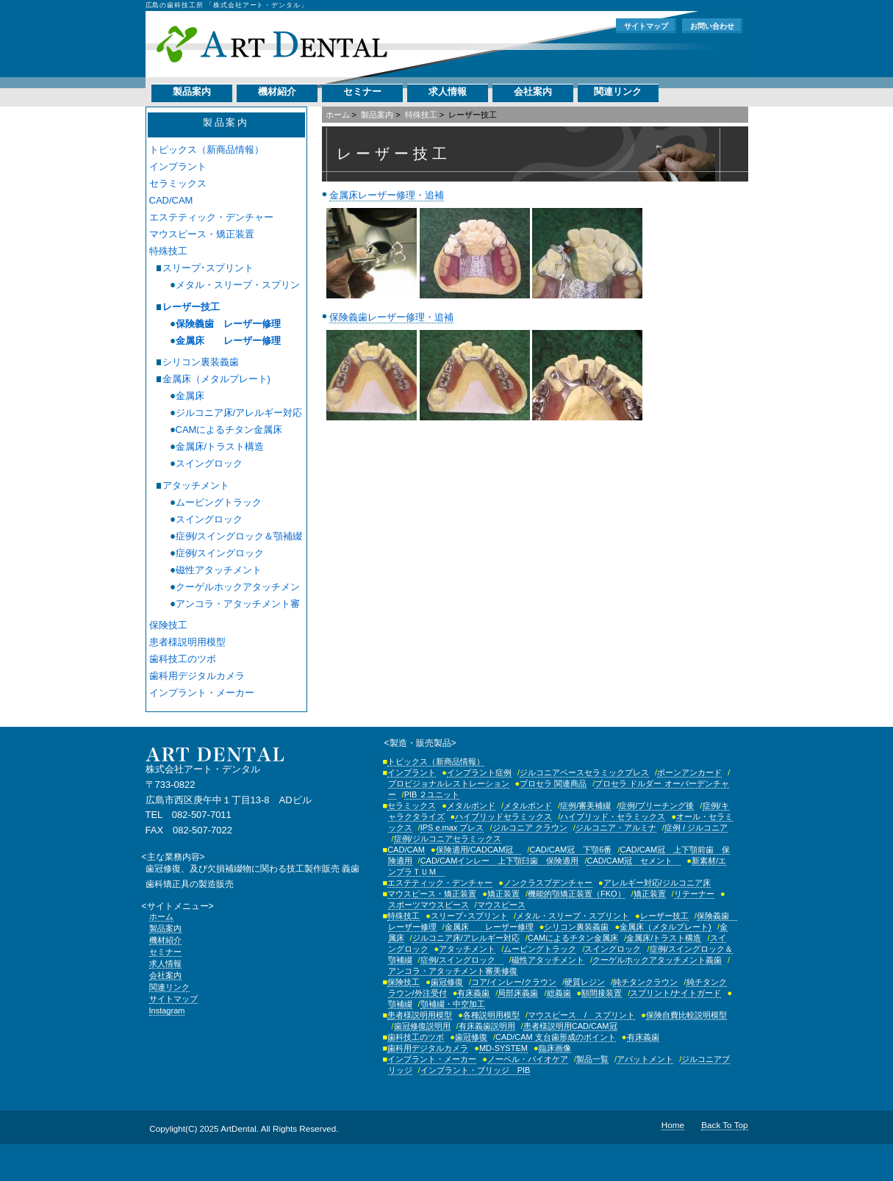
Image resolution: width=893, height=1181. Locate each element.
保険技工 (168, 625)
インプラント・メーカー (201, 692)
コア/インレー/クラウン (513, 981)
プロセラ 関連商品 (553, 783)
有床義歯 (473, 992)
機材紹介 (277, 91)
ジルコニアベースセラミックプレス (584, 772)
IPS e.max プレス (452, 827)
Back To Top (724, 1125)
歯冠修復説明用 (422, 1026)
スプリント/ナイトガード (675, 992)
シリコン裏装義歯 (200, 361)
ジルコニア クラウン (529, 827)
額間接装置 (601, 992)
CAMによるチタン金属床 (229, 429)
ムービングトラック (219, 502)
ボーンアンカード (689, 772)
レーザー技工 (191, 306)
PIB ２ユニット (432, 794)
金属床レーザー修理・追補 (386, 195)
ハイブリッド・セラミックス (612, 816)
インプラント (178, 166)
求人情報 (447, 91)
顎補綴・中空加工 (452, 1003)
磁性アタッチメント (219, 569)
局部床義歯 (518, 992)
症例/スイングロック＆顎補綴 (239, 536)
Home (672, 1125)
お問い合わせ (712, 26)
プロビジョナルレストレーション (448, 783)
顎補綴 (400, 1003)
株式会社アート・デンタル (272, 44)
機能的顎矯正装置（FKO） (576, 893)
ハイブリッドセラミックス (503, 816)
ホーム (338, 114)
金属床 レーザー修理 (228, 340)
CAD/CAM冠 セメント (634, 860)
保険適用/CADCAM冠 (479, 849)
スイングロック (209, 463)
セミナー (362, 91)
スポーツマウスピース (428, 904)
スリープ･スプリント (208, 267)
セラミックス (178, 183)
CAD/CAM (171, 200)
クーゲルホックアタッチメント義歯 (238, 587)
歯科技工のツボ (182, 658)
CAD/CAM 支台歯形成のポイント (555, 1037)
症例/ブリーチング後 (656, 805)
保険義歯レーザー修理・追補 (391, 317)
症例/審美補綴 (585, 805)
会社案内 (533, 91)
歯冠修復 (447, 981)
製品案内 (192, 91)
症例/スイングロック (225, 553)
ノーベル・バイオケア (527, 1059)
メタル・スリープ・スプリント (238, 285)
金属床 (190, 395)
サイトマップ (646, 26)
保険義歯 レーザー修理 (228, 323)
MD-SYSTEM (503, 1048)
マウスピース (501, 904)
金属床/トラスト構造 (220, 446)
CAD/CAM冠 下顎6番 (570, 849)
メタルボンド (471, 805)
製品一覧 (592, 1059)
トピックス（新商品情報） (206, 149)
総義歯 (559, 992)
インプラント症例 (479, 772)
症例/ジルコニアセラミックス (447, 838)
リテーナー (694, 893)
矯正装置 (503, 893)
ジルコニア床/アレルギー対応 (239, 412)
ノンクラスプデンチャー (547, 882)
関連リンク (618, 91)
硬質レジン (584, 981)
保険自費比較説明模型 (686, 1015)
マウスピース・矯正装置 (201, 234)
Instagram (167, 1010)
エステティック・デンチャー (211, 217)
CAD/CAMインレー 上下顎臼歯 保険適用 (499, 860)
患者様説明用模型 (187, 641)
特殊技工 (421, 114)
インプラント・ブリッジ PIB (475, 1070)
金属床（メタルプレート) (216, 378)
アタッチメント (195, 485)
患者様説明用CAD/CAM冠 (570, 1026)
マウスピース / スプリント (581, 1015)
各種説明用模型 (491, 1015)
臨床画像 (555, 1048)
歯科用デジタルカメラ (197, 675)
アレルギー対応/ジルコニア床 (657, 882)
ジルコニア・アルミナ (615, 827)
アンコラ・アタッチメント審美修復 (238, 604)
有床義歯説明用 (487, 1026)
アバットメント (645, 1059)
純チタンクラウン (645, 981)
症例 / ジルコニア (696, 827)
